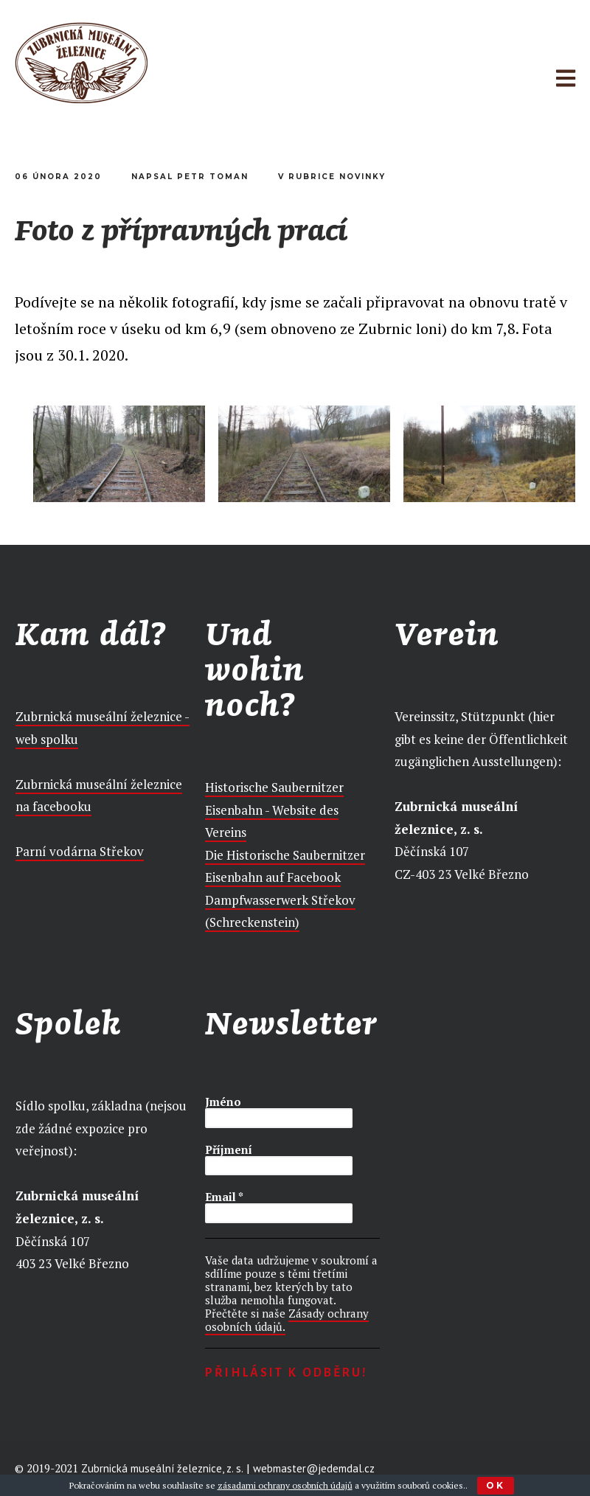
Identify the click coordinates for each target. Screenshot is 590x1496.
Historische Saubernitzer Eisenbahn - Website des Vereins (274, 810)
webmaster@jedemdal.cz (314, 1469)
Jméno (223, 1101)
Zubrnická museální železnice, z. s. (162, 1469)
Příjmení (228, 1149)
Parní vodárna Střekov (79, 851)
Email (224, 1196)
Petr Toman (213, 176)
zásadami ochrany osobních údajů (285, 1485)
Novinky (362, 176)
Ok (495, 1485)
